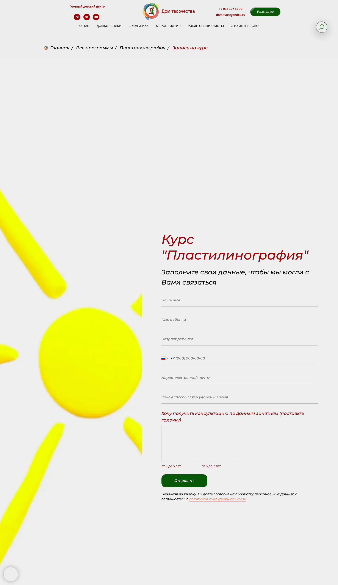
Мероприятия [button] (168, 26)
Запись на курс (190, 47)
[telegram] (77, 19)
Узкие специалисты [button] (206, 26)
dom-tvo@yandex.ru (230, 15)
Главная (56, 47)
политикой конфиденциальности (217, 499)
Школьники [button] (139, 26)
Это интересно (245, 26)
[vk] (86, 19)
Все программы (94, 47)
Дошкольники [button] (109, 26)
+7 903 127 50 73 (230, 9)
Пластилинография (143, 47)
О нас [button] (84, 26)
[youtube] (96, 19)
